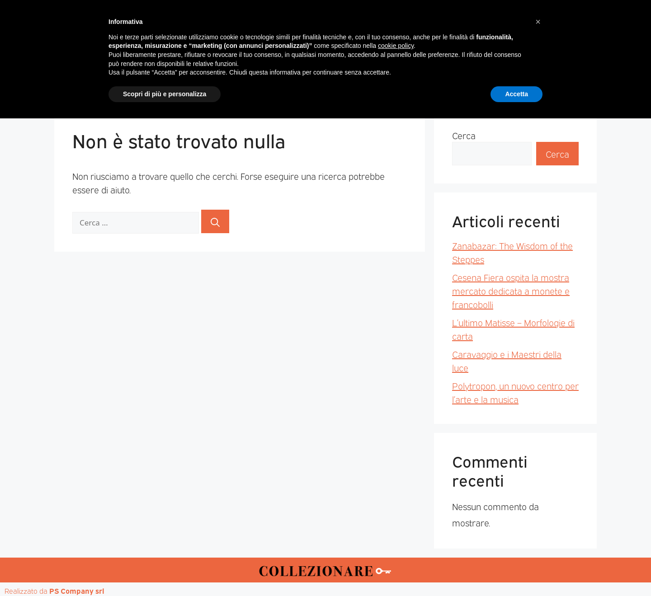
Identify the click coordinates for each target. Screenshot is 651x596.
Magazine (191, 86)
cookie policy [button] (396, 523)
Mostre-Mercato (305, 86)
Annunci (504, 86)
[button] (538, 499)
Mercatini (242, 86)
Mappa (461, 86)
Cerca (464, 135)
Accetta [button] (516, 571)
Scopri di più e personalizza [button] (164, 571)
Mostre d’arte (377, 86)
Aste (425, 86)
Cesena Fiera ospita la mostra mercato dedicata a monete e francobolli (511, 290)
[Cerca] (215, 221)
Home (146, 86)
